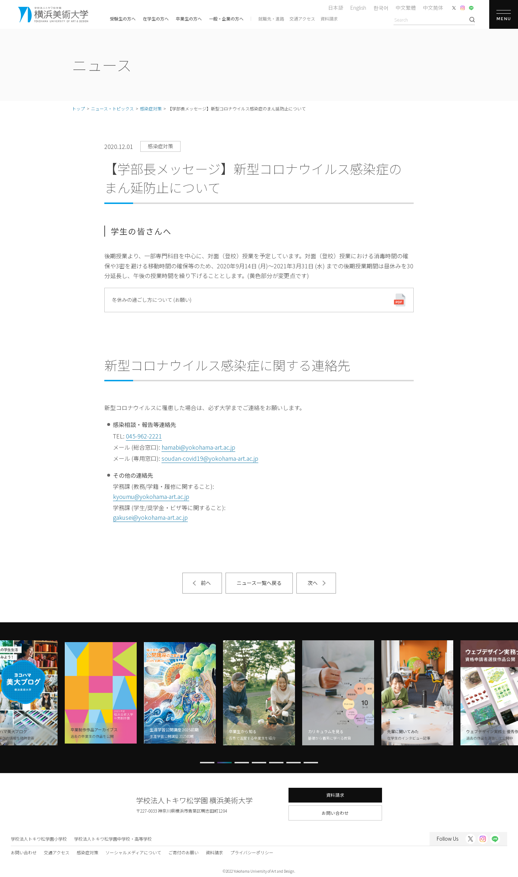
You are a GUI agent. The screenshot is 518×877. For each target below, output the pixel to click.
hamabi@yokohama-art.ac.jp (198, 447)
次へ (313, 582)
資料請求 (329, 18)
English (358, 7)
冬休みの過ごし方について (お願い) (151, 299)
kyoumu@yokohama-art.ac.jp (151, 496)
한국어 (380, 7)
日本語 (335, 7)
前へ (206, 582)
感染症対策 (87, 852)
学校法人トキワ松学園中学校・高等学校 (113, 839)
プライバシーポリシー (251, 852)
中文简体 (433, 7)
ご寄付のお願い (183, 852)
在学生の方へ (156, 18)
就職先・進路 (271, 18)
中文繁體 (406, 7)
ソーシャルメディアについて (133, 852)
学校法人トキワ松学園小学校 (39, 839)
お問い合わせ (335, 813)
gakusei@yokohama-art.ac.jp (150, 517)
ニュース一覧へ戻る (259, 582)
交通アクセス (302, 18)
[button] (207, 762)
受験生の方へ (123, 18)
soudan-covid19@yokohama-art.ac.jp (210, 458)
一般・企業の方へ (226, 18)
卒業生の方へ (189, 18)
